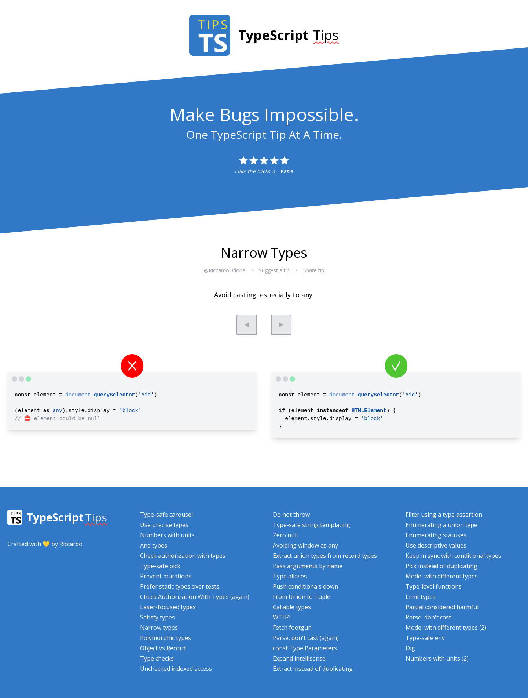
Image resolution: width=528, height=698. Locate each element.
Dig (410, 648)
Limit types (421, 597)
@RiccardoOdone (224, 270)
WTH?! (281, 617)
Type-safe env (425, 638)
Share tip (313, 270)
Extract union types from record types (325, 556)
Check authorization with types (182, 556)
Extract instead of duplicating (313, 669)
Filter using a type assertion (444, 514)
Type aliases (290, 576)
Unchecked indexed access (176, 669)
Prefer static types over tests (179, 586)
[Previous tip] (246, 325)
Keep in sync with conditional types (453, 556)
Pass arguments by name (307, 566)
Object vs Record (163, 648)
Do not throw (291, 514)
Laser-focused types (168, 607)
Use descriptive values (436, 545)
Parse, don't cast (428, 617)
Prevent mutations (165, 576)
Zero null (285, 535)
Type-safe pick (160, 566)
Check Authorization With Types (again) (194, 597)
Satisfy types (157, 617)
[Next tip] (281, 325)
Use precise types (164, 525)
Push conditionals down (305, 586)
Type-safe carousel (166, 514)
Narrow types (159, 628)
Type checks (157, 658)
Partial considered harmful (442, 607)
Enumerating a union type (441, 525)
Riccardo (70, 544)
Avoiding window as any (305, 545)
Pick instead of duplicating (441, 566)
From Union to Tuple (301, 597)
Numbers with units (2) (437, 658)
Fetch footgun (292, 628)
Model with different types (442, 576)
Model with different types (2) (446, 628)
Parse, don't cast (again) (306, 638)
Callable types (292, 607)
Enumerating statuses (436, 535)
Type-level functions (434, 586)
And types (153, 545)
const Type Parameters (305, 648)
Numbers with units (167, 535)
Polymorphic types (165, 638)
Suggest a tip (274, 270)
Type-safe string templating (311, 525)
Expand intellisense (299, 658)
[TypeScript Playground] (27, 379)
